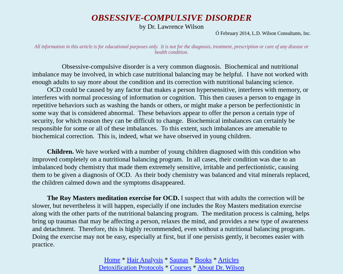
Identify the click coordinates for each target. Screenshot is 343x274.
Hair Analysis (145, 259)
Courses (180, 267)
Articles (228, 259)
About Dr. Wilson (221, 267)
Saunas (178, 259)
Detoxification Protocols (131, 267)
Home (112, 259)
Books (203, 259)
